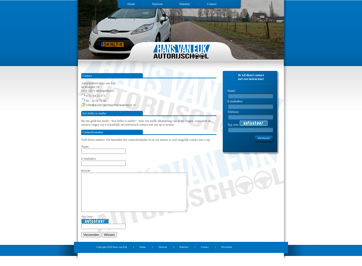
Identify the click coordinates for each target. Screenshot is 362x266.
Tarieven (157, 4)
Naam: (85, 146)
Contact (211, 4)
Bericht (85, 170)
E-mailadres (88, 158)
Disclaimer (226, 254)
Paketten (184, 4)
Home (131, 4)
